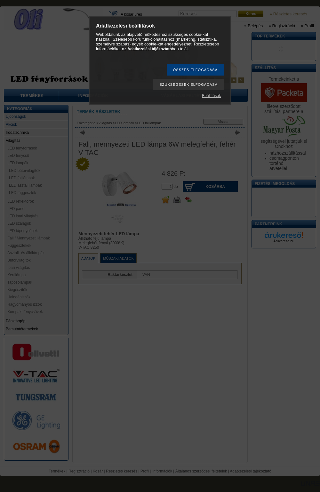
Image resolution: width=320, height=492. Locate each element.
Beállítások (211, 95)
